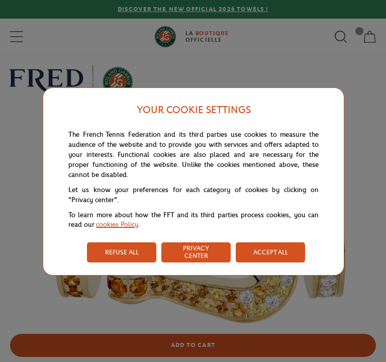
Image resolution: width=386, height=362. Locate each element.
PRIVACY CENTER (196, 251)
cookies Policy (117, 224)
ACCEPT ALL (270, 252)
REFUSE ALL (122, 252)
